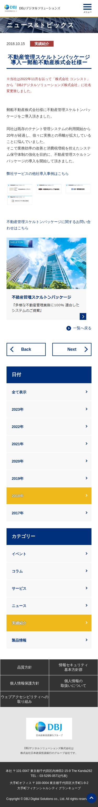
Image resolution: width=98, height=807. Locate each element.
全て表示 (19, 392)
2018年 (18, 496)
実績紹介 (19, 623)
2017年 (18, 513)
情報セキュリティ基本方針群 (73, 667)
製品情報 (19, 640)
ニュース (19, 606)
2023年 (18, 409)
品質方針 (24, 667)
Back (26, 349)
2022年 (18, 427)
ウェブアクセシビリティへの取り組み (24, 699)
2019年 (18, 478)
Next (72, 349)
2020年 (18, 461)
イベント (19, 554)
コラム (17, 571)
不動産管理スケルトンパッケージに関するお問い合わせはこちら (49, 225)
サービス (19, 588)
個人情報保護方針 (24, 683)
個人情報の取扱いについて (73, 683)
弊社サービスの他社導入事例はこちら (38, 173)
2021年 (18, 444)
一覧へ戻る (82, 328)
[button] (87, 7)
